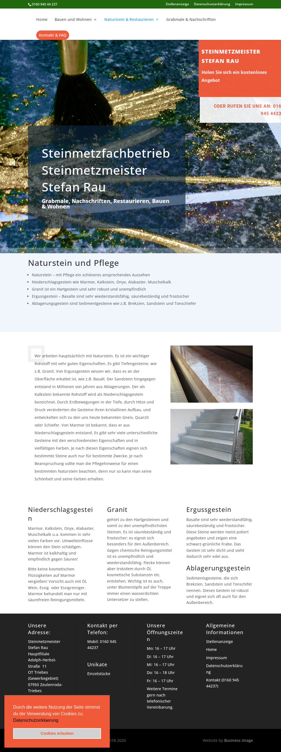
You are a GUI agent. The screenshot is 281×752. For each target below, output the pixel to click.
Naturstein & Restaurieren (129, 20)
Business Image (238, 740)
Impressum (244, 4)
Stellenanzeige (177, 4)
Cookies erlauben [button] (57, 733)
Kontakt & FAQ (52, 35)
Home (41, 20)
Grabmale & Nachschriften (191, 20)
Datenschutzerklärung (212, 4)
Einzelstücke (98, 673)
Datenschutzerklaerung (35, 720)
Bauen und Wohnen (73, 20)
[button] (60, 721)
